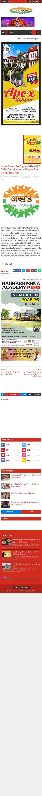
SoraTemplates (15, 591)
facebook (37, 394)
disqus (30, 394)
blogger (23, 394)
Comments (31, 512)
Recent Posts (10, 512)
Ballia (37, 177)
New (2, 179)
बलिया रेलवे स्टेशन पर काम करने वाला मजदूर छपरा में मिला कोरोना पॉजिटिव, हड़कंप (26, 540)
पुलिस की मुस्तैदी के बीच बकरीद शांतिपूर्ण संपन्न (23, 493)
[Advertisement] (21, 385)
